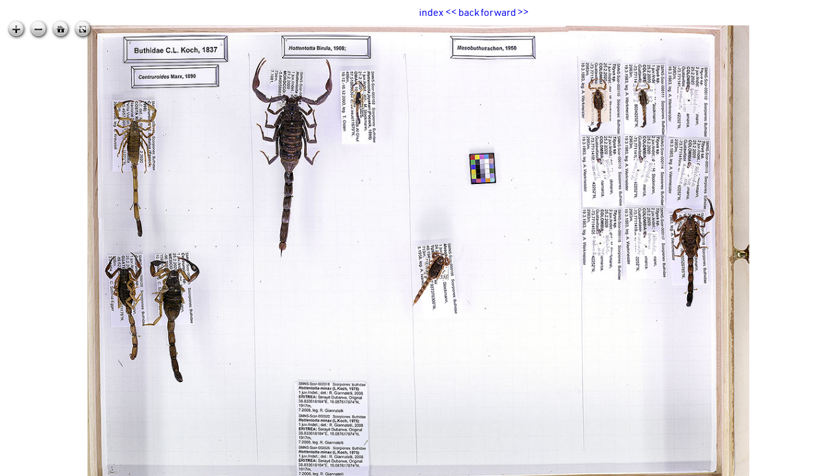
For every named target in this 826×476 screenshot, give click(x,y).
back (468, 12)
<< (451, 12)
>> (523, 12)
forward (498, 12)
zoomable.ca (800, 466)
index (431, 12)
